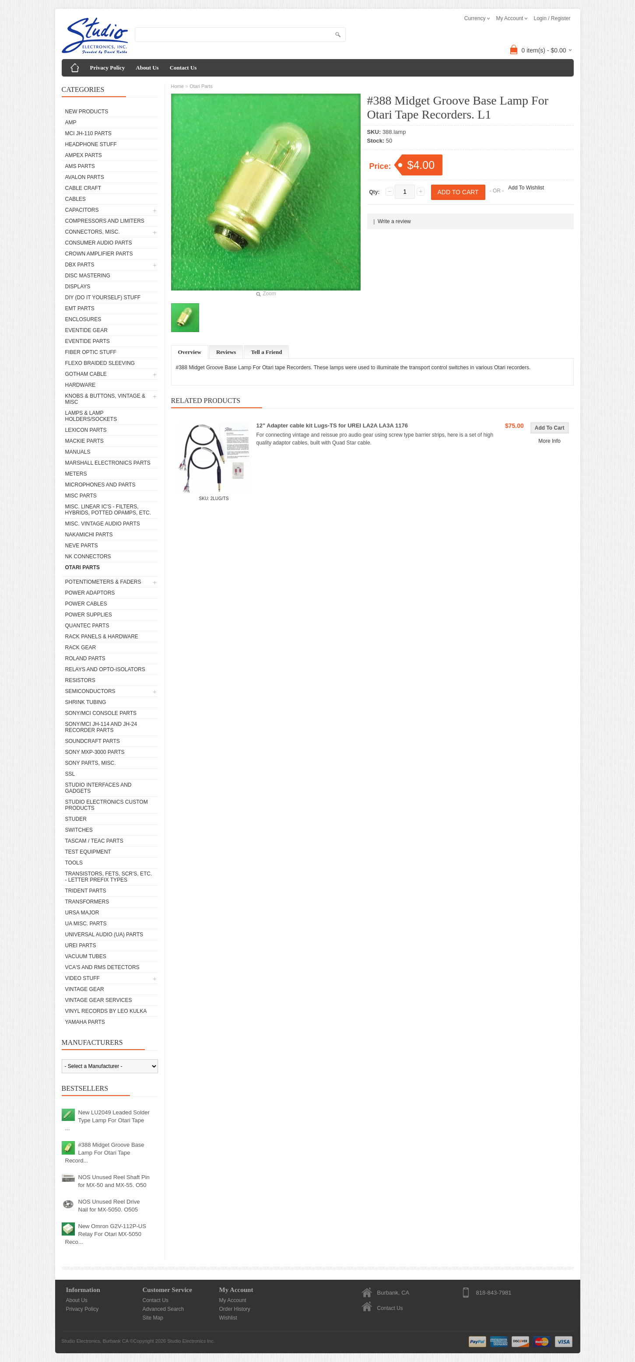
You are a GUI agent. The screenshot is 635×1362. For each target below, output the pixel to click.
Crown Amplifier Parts (99, 254)
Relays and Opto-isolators (105, 669)
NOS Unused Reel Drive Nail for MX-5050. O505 (109, 1205)
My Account (232, 1300)
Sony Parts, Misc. (90, 763)
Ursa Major (82, 913)
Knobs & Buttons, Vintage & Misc (105, 399)
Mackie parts (84, 441)
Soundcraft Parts (92, 741)
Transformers (87, 902)
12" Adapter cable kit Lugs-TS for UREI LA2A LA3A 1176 (332, 425)
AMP (71, 122)
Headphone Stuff (91, 144)
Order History (234, 1309)
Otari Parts (82, 567)
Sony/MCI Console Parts (101, 713)
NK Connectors (88, 556)
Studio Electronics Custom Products (106, 805)
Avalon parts (84, 177)
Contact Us (183, 67)
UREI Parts (80, 945)
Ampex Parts (83, 155)
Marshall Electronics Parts (108, 463)
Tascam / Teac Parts (94, 841)
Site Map (153, 1318)
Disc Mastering (87, 276)
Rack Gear (80, 647)
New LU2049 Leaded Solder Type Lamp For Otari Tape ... (107, 1120)
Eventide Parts (87, 341)
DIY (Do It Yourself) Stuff (103, 297)
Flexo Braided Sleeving (100, 363)
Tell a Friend (266, 352)
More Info (549, 441)
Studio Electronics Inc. (191, 1341)
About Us (147, 67)
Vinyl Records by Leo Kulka (106, 1011)
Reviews (226, 352)
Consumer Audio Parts (98, 243)
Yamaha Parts (85, 1022)
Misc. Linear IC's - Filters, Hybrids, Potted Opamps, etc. (108, 510)
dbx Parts (80, 265)
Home (177, 86)
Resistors (80, 680)
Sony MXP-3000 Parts (95, 752)
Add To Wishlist (526, 188)
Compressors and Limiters (104, 221)
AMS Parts (80, 166)
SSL (70, 774)
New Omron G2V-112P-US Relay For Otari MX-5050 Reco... (105, 1234)
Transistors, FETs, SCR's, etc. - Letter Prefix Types (108, 877)
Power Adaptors (90, 593)
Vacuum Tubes (85, 956)
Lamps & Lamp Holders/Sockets (91, 416)
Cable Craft (83, 188)
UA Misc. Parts (86, 924)
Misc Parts (81, 496)
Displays (78, 287)
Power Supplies (88, 615)
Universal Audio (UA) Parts (104, 934)
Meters (76, 474)
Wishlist (228, 1318)
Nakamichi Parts (89, 535)
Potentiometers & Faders (103, 582)
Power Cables (86, 604)
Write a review (394, 221)
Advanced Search (163, 1309)
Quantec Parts (87, 626)
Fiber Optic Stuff (90, 352)
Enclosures (83, 319)
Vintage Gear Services (98, 1000)
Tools (74, 863)
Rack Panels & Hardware (101, 637)
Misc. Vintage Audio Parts (102, 524)
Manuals (78, 452)
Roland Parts (85, 658)
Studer (76, 819)
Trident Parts (85, 891)
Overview (189, 352)
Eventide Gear (86, 330)
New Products (87, 112)
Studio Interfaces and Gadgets (98, 788)
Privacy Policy (107, 67)
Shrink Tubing (85, 702)
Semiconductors (90, 691)
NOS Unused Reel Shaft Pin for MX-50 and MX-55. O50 (114, 1181)
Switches (79, 830)
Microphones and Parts (100, 485)
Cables (75, 199)
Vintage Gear (84, 989)
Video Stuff (82, 978)
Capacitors (82, 210)
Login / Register (551, 18)
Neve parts (81, 546)
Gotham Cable (86, 374)
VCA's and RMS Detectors (102, 967)
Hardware (80, 385)
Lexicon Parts (86, 430)
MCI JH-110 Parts (88, 133)
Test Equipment (88, 852)
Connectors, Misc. (92, 232)
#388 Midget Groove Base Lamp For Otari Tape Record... (104, 1152)
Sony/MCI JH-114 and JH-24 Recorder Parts (101, 727)
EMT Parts (80, 308)
